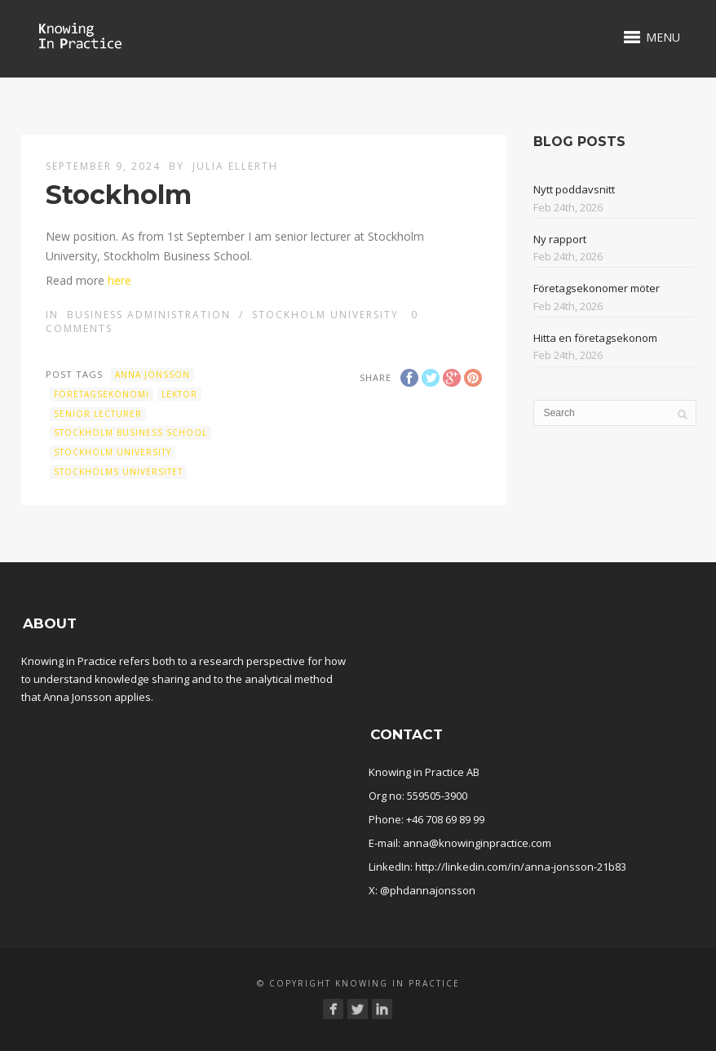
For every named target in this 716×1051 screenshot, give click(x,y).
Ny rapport (559, 239)
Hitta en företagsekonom (595, 337)
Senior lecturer (98, 413)
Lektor (179, 394)
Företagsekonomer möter (596, 288)
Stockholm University (325, 315)
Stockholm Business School (130, 432)
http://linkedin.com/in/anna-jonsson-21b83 (520, 866)
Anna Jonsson (152, 374)
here (119, 280)
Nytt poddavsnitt (574, 189)
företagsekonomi (101, 394)
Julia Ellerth (235, 166)
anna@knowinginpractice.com (477, 843)
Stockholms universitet (118, 471)
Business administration (149, 315)
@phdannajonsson (427, 890)
